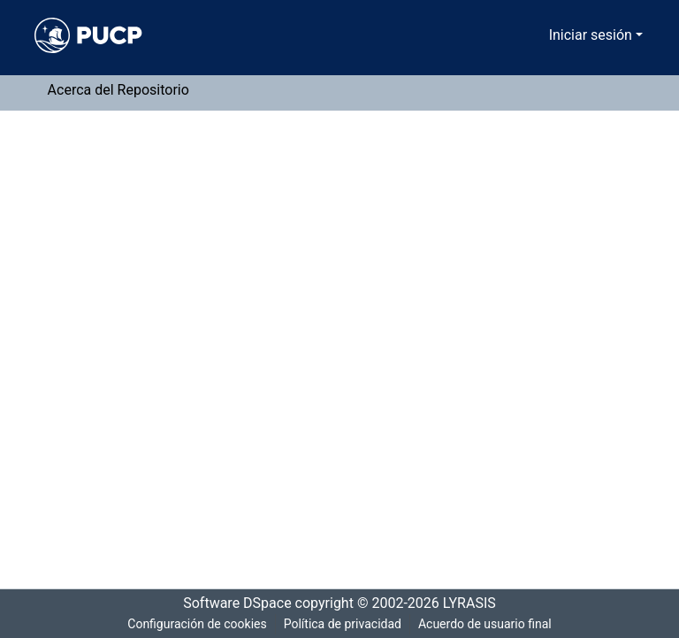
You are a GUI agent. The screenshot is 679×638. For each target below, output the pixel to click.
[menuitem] (539, 35)
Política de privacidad (341, 624)
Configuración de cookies (193, 624)
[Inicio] (88, 35)
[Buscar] (513, 35)
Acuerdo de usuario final (486, 624)
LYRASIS (474, 603)
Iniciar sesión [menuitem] (593, 35)
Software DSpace (231, 603)
